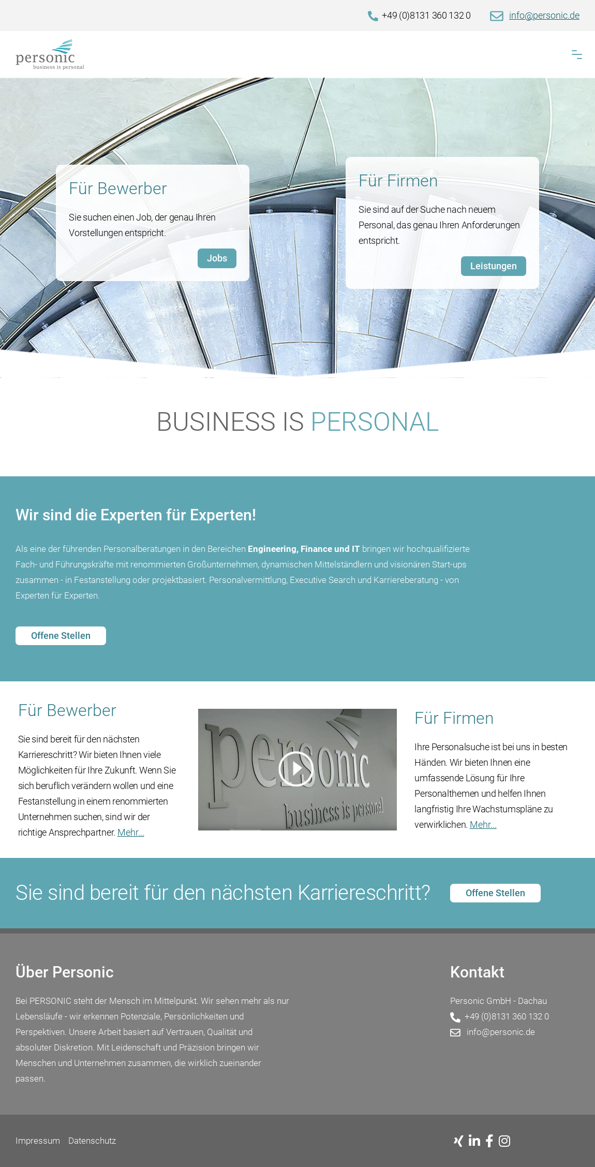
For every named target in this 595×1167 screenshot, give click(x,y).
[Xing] (461, 1141)
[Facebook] (492, 1141)
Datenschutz (92, 1140)
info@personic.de (544, 15)
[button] (577, 54)
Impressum (38, 1140)
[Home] (297, 54)
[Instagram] (507, 1141)
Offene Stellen (61, 635)
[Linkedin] (477, 1141)
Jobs (217, 258)
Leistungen (493, 265)
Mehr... (130, 832)
